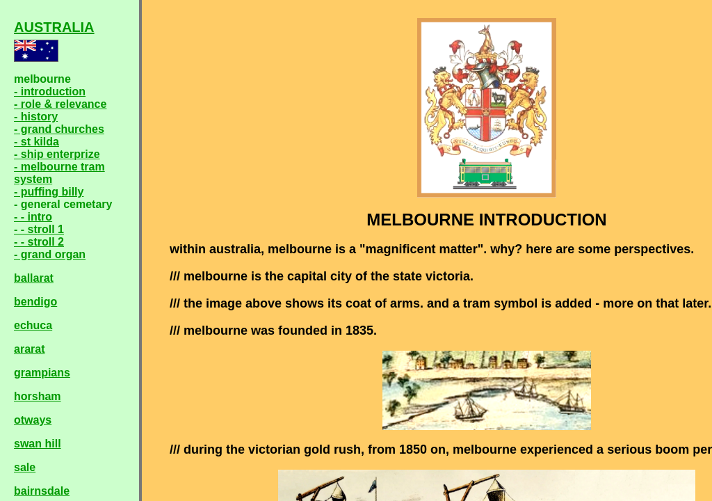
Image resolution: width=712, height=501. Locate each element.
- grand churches (59, 129)
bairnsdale (42, 491)
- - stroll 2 (39, 242)
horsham (37, 396)
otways (32, 420)
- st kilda (36, 142)
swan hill (37, 444)
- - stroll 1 (39, 229)
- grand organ (50, 254)
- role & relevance (60, 104)
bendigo (35, 302)
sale (24, 467)
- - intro (33, 217)
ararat (29, 349)
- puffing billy (48, 192)
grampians (42, 373)
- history (36, 116)
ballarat (34, 278)
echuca (33, 325)
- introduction (50, 91)
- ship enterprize (57, 154)
